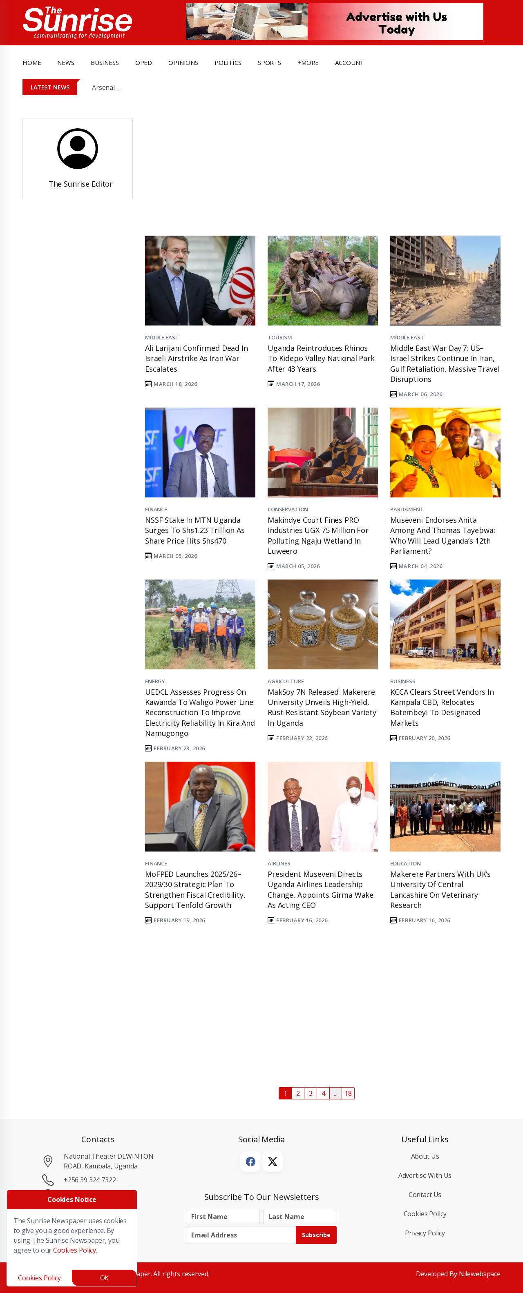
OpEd (143, 62)
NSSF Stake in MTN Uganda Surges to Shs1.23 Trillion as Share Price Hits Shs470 (195, 530)
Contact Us (425, 1194)
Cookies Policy (425, 1213)
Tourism (280, 337)
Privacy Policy (425, 1232)
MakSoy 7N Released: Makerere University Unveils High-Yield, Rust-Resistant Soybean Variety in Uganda (322, 707)
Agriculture (286, 681)
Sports (269, 62)
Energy (155, 681)
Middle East (162, 337)
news (65, 62)
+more (308, 62)
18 (348, 1093)
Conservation (288, 509)
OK (104, 1277)
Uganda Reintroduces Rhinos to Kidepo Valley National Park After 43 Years (321, 358)
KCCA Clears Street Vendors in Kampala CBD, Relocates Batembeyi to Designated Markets (442, 707)
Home (31, 62)
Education (405, 863)
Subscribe (316, 1235)
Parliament (407, 509)
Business (403, 681)
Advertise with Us (425, 1175)
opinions (183, 62)
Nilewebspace (480, 1273)
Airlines (279, 863)
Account (349, 62)
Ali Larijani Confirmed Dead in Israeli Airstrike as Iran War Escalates (196, 358)
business (105, 62)
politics (228, 62)
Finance (156, 509)
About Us (425, 1156)
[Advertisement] (316, 168)
